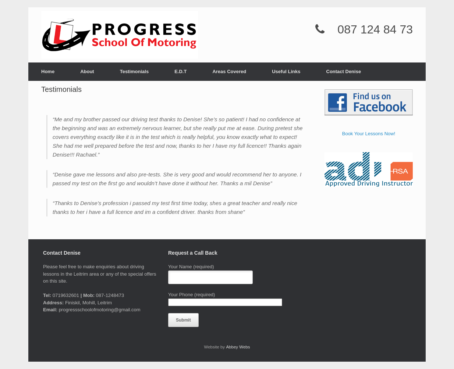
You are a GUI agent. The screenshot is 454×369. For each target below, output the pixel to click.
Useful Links (286, 71)
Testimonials (134, 71)
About (87, 71)
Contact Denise (343, 71)
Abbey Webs (238, 347)
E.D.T (180, 71)
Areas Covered (229, 71)
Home (47, 71)
